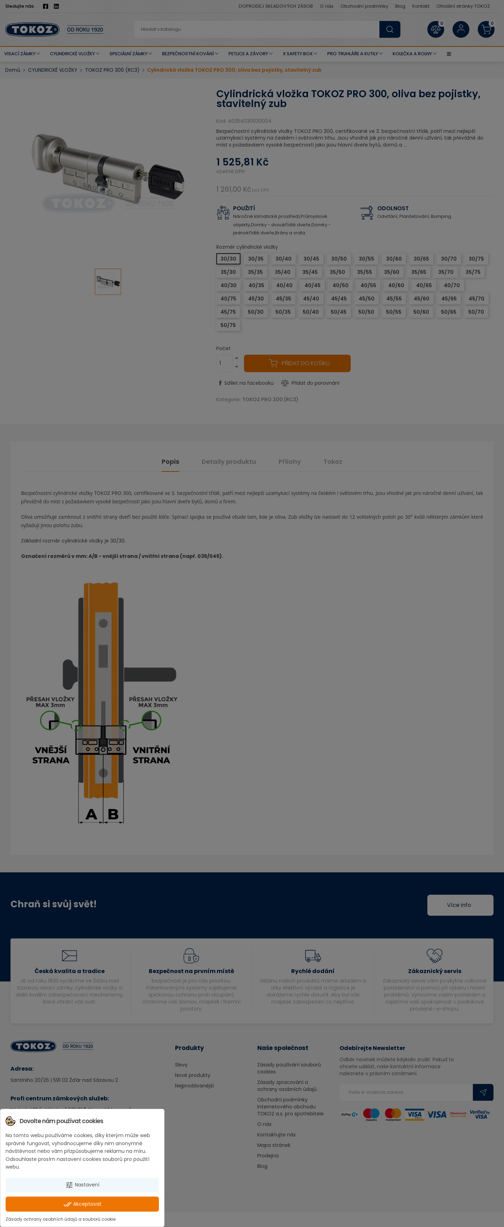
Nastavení (82, 1185)
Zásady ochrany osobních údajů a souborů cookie (60, 1219)
